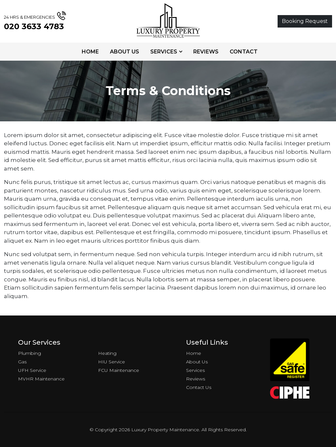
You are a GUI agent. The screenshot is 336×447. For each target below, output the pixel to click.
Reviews (206, 52)
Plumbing (29, 353)
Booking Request (305, 21)
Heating (107, 353)
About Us (124, 52)
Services (163, 52)
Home (90, 52)
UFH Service (32, 370)
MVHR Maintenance (41, 379)
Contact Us (198, 387)
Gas (22, 362)
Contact (244, 52)
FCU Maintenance (118, 370)
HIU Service (111, 362)
